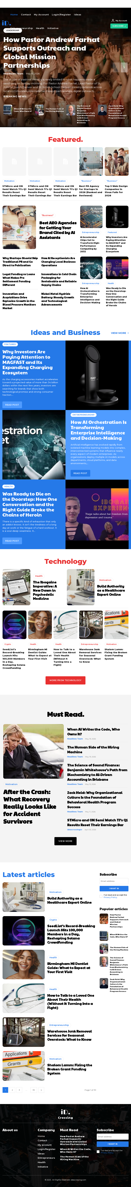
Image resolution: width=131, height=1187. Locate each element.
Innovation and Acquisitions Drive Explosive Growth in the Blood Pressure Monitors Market (19, 301)
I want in (114, 888)
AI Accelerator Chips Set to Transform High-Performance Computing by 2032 (90, 244)
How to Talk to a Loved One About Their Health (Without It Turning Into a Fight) (70, 1001)
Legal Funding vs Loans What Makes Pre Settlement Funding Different (19, 279)
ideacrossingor (74, 830)
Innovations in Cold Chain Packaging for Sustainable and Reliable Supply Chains (59, 279)
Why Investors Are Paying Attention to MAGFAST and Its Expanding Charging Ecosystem (116, 244)
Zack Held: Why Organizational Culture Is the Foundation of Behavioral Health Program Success (117, 112)
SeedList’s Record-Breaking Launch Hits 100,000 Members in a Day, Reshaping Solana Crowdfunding (14, 658)
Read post (80, 473)
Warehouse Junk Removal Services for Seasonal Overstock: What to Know (90, 655)
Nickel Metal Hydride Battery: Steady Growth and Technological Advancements (57, 299)
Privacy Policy (110, 897)
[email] (114, 881)
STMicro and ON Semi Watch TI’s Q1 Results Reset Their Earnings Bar (97, 822)
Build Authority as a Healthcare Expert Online (111, 590)
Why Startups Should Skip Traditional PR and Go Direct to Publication (20, 261)
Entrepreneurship (90, 232)
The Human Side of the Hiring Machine (55, 110)
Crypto (7, 644)
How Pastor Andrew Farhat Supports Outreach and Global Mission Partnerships (51, 52)
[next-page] (124, 67)
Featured (112, 232)
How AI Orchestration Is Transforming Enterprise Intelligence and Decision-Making (90, 295)
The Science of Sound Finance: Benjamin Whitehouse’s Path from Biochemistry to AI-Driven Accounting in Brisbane (86, 114)
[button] (60, 37)
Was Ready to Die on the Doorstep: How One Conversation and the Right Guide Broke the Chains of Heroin (116, 297)
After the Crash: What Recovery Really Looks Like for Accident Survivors (29, 806)
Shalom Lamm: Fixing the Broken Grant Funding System (69, 1068)
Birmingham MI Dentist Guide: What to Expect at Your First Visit (68, 967)
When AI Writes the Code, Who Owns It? (23, 110)
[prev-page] (116, 67)
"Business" (86, 181)
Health (111, 283)
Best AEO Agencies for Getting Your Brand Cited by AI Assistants (57, 230)
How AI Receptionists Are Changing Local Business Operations (58, 261)
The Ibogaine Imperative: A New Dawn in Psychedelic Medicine (45, 590)
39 (34, 1090)
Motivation (9, 181)
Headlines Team (13, 73)
